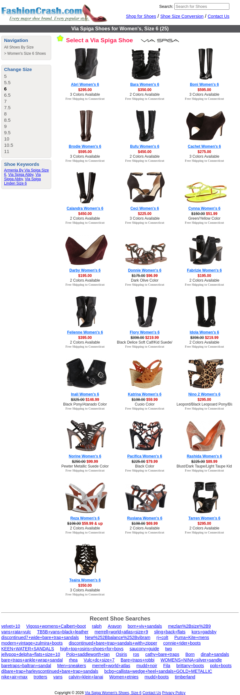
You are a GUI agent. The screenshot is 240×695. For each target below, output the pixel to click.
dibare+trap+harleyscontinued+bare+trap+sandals (49, 671)
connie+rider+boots (182, 643)
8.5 (7, 120)
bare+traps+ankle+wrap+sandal (32, 659)
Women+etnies (124, 676)
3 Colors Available (85, 94)
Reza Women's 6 (85, 518)
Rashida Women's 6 (204, 456)
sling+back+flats (169, 631)
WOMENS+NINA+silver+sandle (191, 659)
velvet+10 (10, 626)
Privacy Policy (174, 693)
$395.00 (85, 337)
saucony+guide (144, 648)
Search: (166, 6)
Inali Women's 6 (85, 394)
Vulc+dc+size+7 (99, 659)
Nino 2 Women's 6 (204, 394)
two (168, 648)
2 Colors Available (145, 94)
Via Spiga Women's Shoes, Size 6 (113, 693)
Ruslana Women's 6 (144, 518)
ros (136, 654)
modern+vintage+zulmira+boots (32, 643)
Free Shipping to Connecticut (84, 98)
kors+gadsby (204, 631)
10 (6, 138)
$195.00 (85, 275)
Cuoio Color (144, 404)
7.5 (7, 107)
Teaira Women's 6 (85, 580)
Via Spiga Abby (20, 174)
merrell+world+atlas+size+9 (121, 631)
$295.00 (85, 90)
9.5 (7, 132)
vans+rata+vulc (16, 631)
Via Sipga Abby (22, 176)
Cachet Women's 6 (204, 146)
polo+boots (221, 665)
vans (58, 676)
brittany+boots (190, 665)
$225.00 (144, 214)
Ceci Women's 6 (144, 208)
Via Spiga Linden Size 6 (22, 181)
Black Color (144, 466)
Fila (166, 665)
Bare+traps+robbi (137, 659)
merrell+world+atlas (111, 665)
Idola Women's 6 (204, 332)
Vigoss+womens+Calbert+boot (56, 626)
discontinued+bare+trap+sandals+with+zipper (113, 643)
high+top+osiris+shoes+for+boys (91, 648)
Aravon (115, 626)
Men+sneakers (71, 665)
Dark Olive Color (144, 280)
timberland (185, 676)
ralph (97, 626)
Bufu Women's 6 (144, 146)
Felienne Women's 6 (85, 332)
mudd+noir (146, 665)
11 (6, 151)
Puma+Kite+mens (191, 637)
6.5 (7, 95)
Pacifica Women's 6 (144, 456)
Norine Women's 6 (85, 456)
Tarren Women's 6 (204, 518)
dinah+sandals (215, 654)
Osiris (121, 654)
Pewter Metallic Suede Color (84, 466)
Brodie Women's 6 (85, 146)
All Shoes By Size (19, 47)
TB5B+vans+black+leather (62, 631)
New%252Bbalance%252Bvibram (117, 637)
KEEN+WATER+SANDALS (27, 648)
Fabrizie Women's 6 (204, 270)
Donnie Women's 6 (145, 270)
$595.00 (204, 90)
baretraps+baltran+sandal (26, 665)
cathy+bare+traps (162, 654)
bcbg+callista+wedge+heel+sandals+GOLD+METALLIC (158, 671)
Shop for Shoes (141, 16)
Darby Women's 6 (85, 270)
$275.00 (204, 152)
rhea (73, 659)
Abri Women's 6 (85, 84)
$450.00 (144, 152)
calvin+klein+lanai (86, 676)
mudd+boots (157, 676)
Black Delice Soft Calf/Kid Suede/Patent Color (155, 342)
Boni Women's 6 (204, 84)
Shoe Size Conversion (182, 16)
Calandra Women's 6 (85, 208)
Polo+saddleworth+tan (88, 654)
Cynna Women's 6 (204, 208)
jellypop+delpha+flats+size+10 (30, 654)
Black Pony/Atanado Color (85, 404)
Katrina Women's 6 (144, 394)
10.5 (8, 145)
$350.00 (144, 90)
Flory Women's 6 (144, 332)
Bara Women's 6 (144, 84)
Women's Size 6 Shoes (26, 53)
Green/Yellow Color (204, 218)
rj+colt (162, 637)
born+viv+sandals (145, 626)
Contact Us (218, 16)
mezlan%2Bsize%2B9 (189, 626)
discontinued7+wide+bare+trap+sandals (40, 637)
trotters (41, 676)
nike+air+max (14, 676)
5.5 (7, 82)
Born (190, 654)
